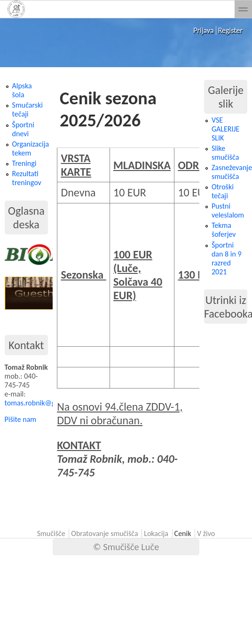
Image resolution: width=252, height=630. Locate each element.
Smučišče (51, 533)
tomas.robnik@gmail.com (44, 402)
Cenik (182, 533)
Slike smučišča (225, 153)
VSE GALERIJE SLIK (226, 129)
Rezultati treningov (26, 178)
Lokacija (156, 533)
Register (230, 30)
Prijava (203, 30)
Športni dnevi (23, 129)
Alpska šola (22, 90)
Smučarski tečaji (27, 109)
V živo (206, 533)
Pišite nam (20, 419)
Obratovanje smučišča (104, 533)
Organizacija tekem (30, 148)
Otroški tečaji (223, 191)
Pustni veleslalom (228, 210)
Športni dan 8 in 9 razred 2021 (227, 258)
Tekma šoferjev (224, 230)
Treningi (24, 163)
